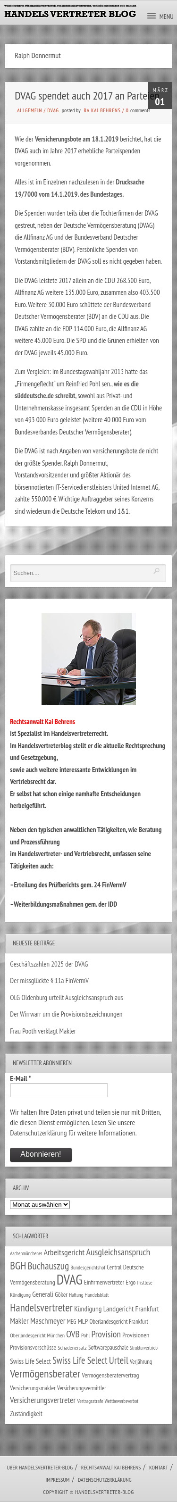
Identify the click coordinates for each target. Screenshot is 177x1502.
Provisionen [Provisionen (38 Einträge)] (135, 1334)
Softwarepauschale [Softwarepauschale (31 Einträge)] (108, 1347)
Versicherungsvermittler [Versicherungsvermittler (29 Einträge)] (81, 1388)
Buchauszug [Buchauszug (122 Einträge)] (48, 1265)
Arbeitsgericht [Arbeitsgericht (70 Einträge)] (63, 1252)
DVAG (53, 110)
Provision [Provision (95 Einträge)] (106, 1334)
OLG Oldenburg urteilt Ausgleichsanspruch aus (66, 997)
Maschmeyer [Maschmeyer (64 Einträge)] (48, 1320)
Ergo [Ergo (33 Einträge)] (130, 1282)
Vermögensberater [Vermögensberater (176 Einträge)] (45, 1373)
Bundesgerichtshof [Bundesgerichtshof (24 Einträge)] (88, 1267)
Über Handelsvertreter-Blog (40, 1467)
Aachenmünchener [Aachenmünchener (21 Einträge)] (26, 1253)
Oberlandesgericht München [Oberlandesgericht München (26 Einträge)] (37, 1335)
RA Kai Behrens (102, 110)
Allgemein (29, 110)
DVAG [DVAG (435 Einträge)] (70, 1279)
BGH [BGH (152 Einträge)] (18, 1265)
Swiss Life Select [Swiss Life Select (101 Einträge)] (79, 1360)
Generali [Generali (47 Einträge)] (42, 1294)
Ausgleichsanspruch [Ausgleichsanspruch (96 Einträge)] (118, 1252)
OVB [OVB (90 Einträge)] (73, 1334)
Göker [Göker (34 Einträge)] (61, 1294)
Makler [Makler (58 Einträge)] (19, 1321)
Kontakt (158, 1467)
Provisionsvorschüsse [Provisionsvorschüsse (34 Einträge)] (33, 1347)
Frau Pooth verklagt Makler (43, 1030)
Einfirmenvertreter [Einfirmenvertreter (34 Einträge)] (104, 1282)
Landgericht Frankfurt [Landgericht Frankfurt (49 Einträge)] (131, 1308)
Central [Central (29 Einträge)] (114, 1267)
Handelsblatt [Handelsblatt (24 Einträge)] (97, 1294)
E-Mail (20, 1078)
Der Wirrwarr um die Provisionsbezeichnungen (66, 1014)
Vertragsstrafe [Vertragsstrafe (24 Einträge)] (90, 1400)
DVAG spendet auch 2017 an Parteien (87, 95)
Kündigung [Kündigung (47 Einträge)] (87, 1308)
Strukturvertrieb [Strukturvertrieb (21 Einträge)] (144, 1347)
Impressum (57, 1479)
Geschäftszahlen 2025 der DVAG (49, 964)
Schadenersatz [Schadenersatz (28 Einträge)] (72, 1347)
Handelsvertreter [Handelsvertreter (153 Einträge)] (41, 1307)
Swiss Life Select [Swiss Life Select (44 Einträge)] (30, 1361)
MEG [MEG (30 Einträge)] (71, 1322)
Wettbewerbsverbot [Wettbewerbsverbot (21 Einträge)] (121, 1401)
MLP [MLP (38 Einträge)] (83, 1321)
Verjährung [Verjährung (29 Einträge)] (141, 1361)
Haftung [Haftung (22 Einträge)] (76, 1295)
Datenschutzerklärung (38, 1132)
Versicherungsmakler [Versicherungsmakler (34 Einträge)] (33, 1388)
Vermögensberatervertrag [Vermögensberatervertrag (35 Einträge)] (110, 1375)
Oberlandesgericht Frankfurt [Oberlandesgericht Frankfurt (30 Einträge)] (118, 1322)
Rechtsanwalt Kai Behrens (111, 1467)
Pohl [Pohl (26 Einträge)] (85, 1335)
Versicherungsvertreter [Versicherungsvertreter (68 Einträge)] (43, 1399)
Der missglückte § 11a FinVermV (49, 980)
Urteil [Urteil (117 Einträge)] (118, 1360)
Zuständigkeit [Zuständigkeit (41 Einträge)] (26, 1413)
